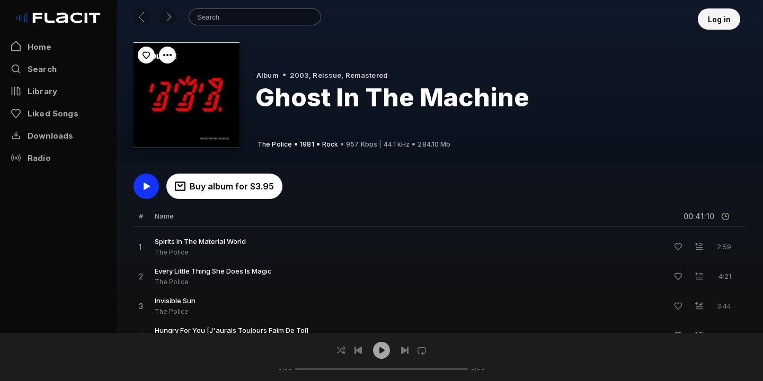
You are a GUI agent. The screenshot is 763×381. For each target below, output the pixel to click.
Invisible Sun (175, 300)
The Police (172, 252)
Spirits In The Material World (200, 241)
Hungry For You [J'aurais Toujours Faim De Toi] (231, 330)
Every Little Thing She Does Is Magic (213, 271)
